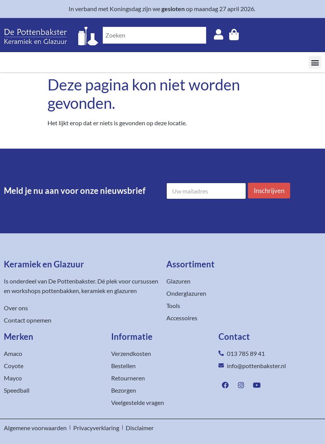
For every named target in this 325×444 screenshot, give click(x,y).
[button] (315, 62)
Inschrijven (269, 191)
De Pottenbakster (71, 281)
